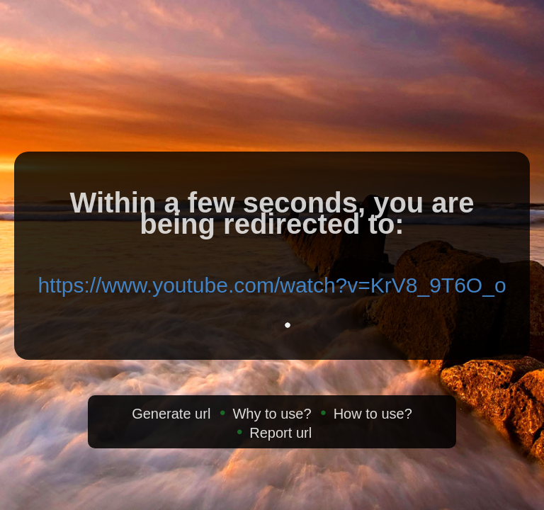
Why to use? (271, 413)
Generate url (171, 413)
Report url (280, 433)
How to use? (373, 413)
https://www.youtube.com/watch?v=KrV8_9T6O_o (272, 285)
